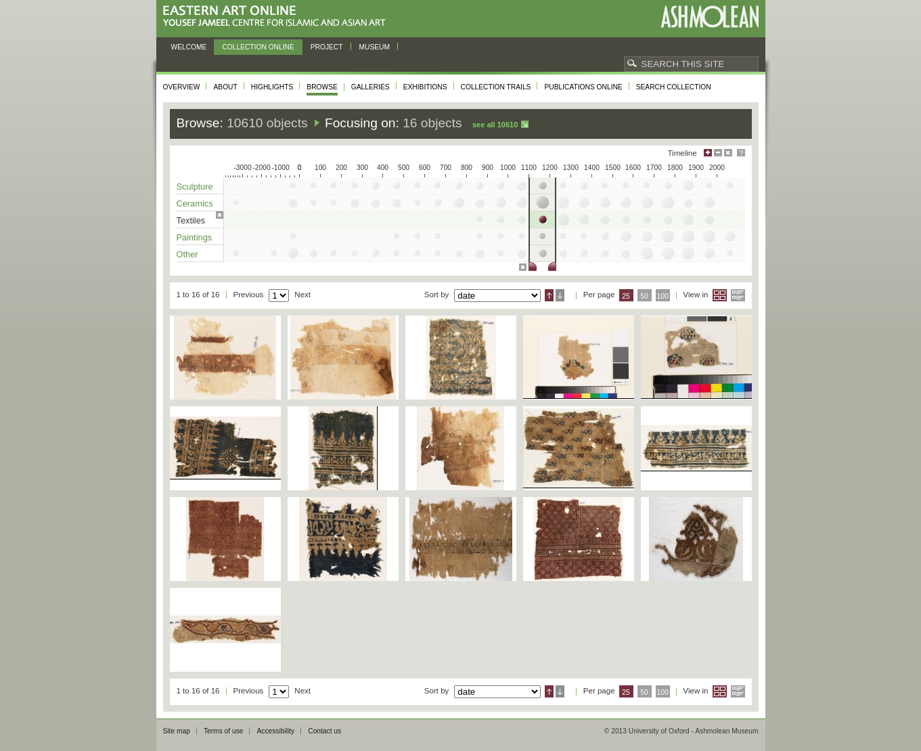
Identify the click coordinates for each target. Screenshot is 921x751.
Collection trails (496, 87)
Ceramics (195, 203)
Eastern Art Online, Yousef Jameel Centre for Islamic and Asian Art (277, 16)
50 (644, 296)
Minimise (718, 152)
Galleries (370, 87)
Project (327, 47)
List (738, 295)
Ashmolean (709, 16)
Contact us (324, 731)
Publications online (583, 87)
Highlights (272, 87)
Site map (176, 731)
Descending (560, 295)
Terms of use (224, 731)
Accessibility (275, 731)
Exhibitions (425, 87)
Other (187, 254)
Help (741, 152)
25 (626, 296)
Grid (720, 295)
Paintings (194, 237)
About (225, 87)
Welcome (189, 47)
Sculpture (195, 186)
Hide (728, 152)
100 (662, 296)
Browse (322, 87)
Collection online (258, 47)
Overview (181, 87)
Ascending (549, 295)
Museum (374, 47)
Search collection (673, 87)
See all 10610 (495, 125)
